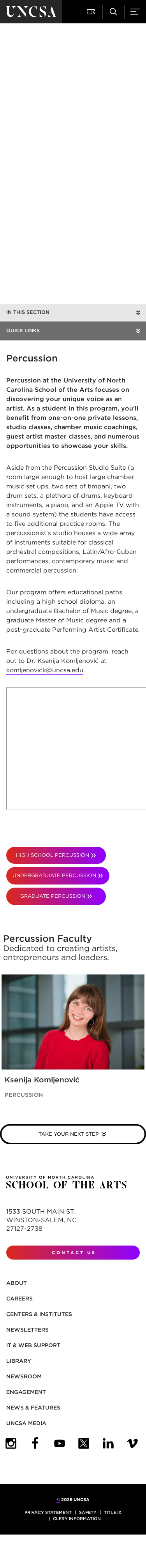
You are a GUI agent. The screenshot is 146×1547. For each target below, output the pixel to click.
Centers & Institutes (39, 1314)
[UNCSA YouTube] (59, 1443)
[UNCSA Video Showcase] (132, 1443)
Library (18, 1361)
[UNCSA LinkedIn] (108, 1443)
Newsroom (24, 1376)
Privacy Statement (48, 1512)
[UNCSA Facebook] (35, 1443)
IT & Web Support (33, 1345)
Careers (19, 1298)
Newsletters (27, 1330)
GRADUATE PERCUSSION (52, 896)
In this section (27, 312)
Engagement (26, 1392)
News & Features (33, 1407)
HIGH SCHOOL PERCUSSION (52, 855)
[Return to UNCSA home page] (31, 11)
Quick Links (23, 330)
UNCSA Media (26, 1423)
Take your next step (69, 1134)
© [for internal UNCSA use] (58, 1499)
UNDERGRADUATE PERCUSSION (54, 875)
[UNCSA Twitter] (83, 1443)
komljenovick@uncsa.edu (44, 670)
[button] (91, 11)
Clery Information (77, 1518)
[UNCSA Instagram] (11, 1443)
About (16, 1283)
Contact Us (74, 1252)
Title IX (112, 1512)
